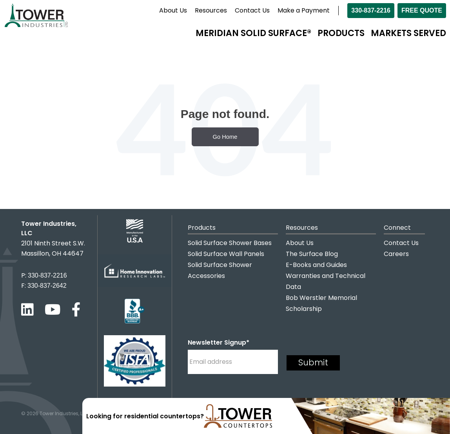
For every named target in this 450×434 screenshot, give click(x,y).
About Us (173, 10)
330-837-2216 (370, 10)
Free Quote (421, 10)
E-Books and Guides (316, 264)
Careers (396, 253)
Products (341, 33)
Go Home (225, 137)
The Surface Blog (312, 253)
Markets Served (408, 33)
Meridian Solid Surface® (253, 33)
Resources (211, 10)
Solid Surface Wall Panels (226, 253)
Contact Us (252, 10)
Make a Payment (304, 10)
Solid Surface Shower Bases (230, 242)
